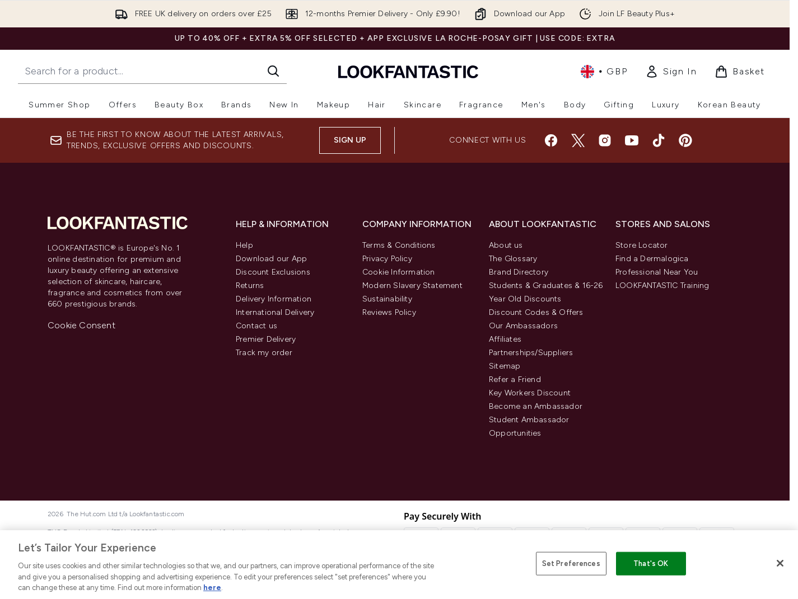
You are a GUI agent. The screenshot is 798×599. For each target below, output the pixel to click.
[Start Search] (273, 71)
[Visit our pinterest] (685, 140)
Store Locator (641, 245)
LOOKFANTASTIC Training (662, 285)
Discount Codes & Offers (536, 312)
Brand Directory (518, 272)
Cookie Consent (81, 325)
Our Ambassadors (523, 326)
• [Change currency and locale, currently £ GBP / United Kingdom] (604, 71)
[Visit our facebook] (551, 140)
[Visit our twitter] (577, 140)
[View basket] (740, 71)
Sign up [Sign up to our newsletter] (350, 140)
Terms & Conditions (399, 245)
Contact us (256, 326)
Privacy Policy (387, 258)
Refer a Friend (515, 379)
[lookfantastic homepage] (408, 71)
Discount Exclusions (273, 272)
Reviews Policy (389, 312)
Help (244, 245)
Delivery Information (273, 299)
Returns (250, 285)
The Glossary (513, 258)
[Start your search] (152, 71)
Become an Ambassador (535, 406)
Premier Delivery (266, 339)
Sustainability (387, 299)
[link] (670, 71)
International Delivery (275, 312)
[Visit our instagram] (604, 140)
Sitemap (504, 366)
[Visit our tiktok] (658, 140)
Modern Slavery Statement (412, 285)
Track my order (264, 352)
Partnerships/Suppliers (531, 352)
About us (506, 245)
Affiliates (505, 339)
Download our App (271, 258)
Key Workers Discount (530, 393)
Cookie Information (398, 272)
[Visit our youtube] (631, 140)
